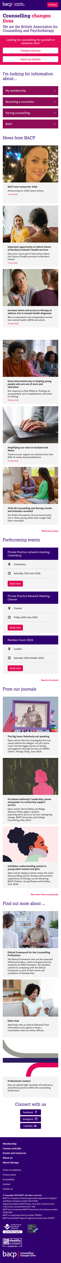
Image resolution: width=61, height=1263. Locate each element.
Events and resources (14, 1153)
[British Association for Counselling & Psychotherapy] (14, 5)
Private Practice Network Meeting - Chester (29, 597)
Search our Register (30, 59)
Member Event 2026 (20, 640)
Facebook (30, 1112)
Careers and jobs (12, 1148)
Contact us (8, 1189)
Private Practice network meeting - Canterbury (29, 553)
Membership (10, 1143)
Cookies (6, 1184)
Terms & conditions (12, 1170)
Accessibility (8, 1179)
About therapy (11, 1162)
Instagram (30, 1119)
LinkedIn (30, 1125)
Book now (15, 583)
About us (8, 1157)
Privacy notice (9, 1174)
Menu (52, 4)
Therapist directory (30, 50)
